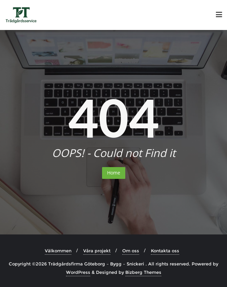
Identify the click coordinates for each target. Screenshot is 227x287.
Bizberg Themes (143, 272)
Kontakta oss (165, 250)
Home (113, 172)
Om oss (130, 250)
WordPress (78, 272)
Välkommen (58, 250)
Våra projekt (96, 250)
